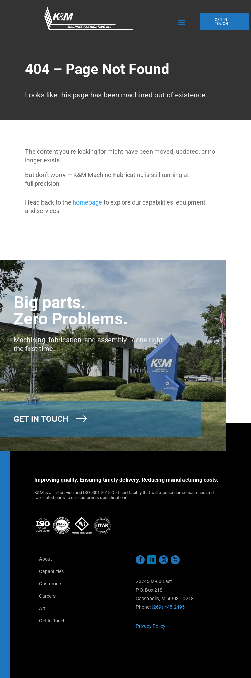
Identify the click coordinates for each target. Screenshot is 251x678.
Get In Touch (52, 621)
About (45, 559)
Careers (47, 596)
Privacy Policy (150, 626)
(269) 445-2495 (168, 607)
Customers (50, 584)
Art (42, 608)
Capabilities (51, 571)
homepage (87, 202)
